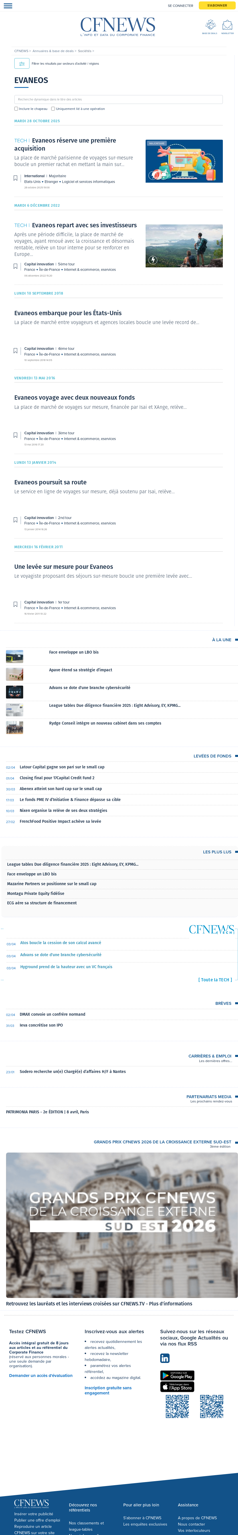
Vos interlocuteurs (194, 1531)
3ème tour (66, 433)
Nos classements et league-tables (86, 1526)
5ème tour (66, 264)
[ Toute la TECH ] (215, 979)
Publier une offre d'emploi (37, 1520)
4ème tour (66, 348)
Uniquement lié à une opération (80, 108)
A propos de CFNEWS (197, 1518)
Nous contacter (191, 1524)
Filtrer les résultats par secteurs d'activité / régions (56, 63)
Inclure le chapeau (33, 108)
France (30, 269)
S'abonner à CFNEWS (142, 1518)
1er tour (64, 602)
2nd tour (65, 517)
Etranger (52, 181)
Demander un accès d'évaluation (41, 1375)
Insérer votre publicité (33, 1514)
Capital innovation (161, 228)
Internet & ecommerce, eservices (90, 269)
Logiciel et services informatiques (88, 181)
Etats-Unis (32, 181)
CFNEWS (21, 51)
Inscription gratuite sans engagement (108, 1390)
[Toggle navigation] (6, 5)
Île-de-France (50, 269)
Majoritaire (156, 143)
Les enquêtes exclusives (145, 1524)
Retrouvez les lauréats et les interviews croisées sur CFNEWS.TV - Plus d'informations (99, 1304)
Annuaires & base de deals (54, 51)
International (34, 176)
